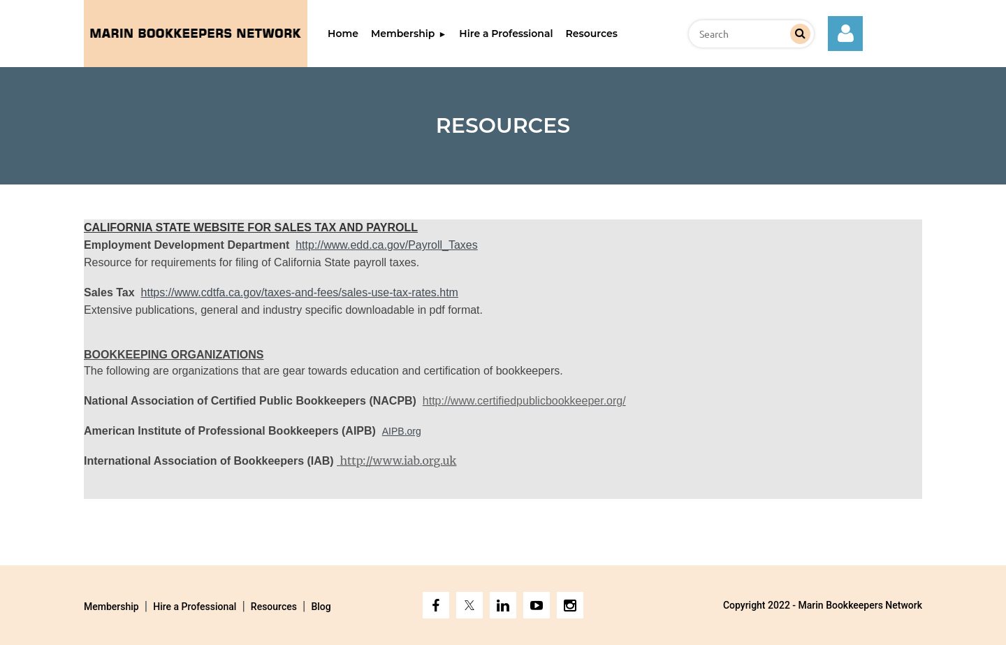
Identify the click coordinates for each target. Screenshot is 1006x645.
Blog (320, 606)
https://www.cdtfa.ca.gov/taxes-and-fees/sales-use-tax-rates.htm (299, 292)
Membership (111, 606)
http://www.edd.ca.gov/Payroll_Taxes (387, 245)
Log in (845, 33)
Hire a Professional (194, 606)
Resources (274, 606)
